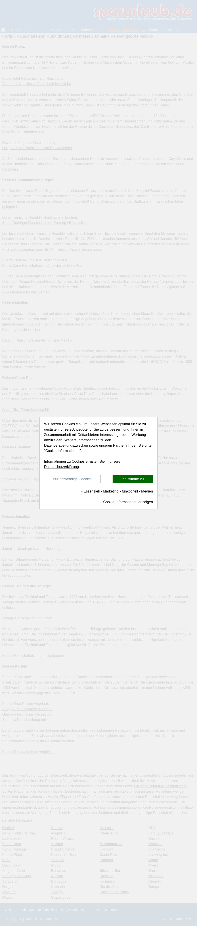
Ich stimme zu (133, 479)
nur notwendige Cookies (72, 479)
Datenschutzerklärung (61, 467)
